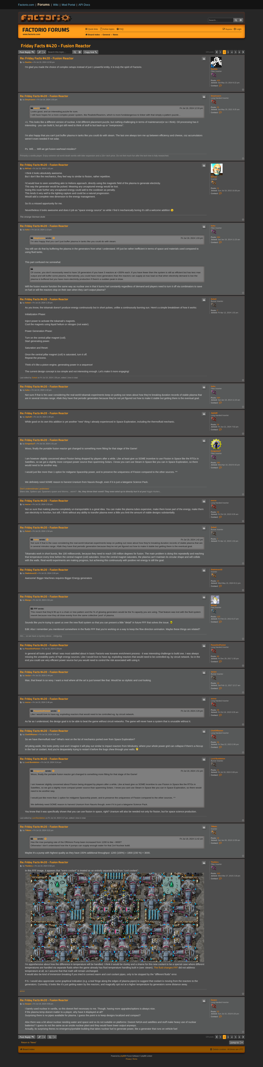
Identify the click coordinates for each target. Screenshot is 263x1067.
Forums (44, 4)
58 (218, 425)
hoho (213, 226)
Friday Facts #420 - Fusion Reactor (56, 45)
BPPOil (22, 991)
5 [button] (235, 52)
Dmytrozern (216, 96)
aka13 (36, 108)
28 (218, 838)
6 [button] (239, 52)
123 (218, 617)
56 (218, 742)
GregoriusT (216, 451)
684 (218, 237)
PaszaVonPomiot (218, 645)
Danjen (214, 1000)
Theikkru (215, 862)
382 (218, 463)
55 (218, 107)
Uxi (35, 839)
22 (218, 581)
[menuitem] (107, 29)
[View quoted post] (48, 108)
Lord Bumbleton (218, 759)
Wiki (55, 4)
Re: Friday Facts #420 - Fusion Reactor (46, 58)
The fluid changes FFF (166, 967)
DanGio (214, 69)
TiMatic (214, 826)
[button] (216, 52)
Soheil (213, 299)
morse (213, 500)
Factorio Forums (45, 29)
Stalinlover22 (216, 570)
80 (218, 656)
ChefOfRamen (217, 731)
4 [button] (231, 52)
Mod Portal (68, 4)
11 (218, 770)
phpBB (122, 1056)
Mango (214, 605)
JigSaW (214, 413)
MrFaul (214, 177)
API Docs (84, 4)
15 (218, 683)
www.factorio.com (31, 34)
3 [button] (228, 52)
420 (218, 873)
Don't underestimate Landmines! (34, 489)
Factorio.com (26, 4)
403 (218, 80)
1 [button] (220, 52)
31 (218, 188)
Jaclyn (214, 672)
